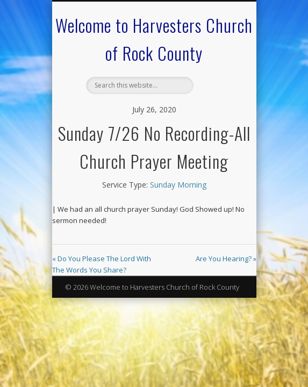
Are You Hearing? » (226, 258)
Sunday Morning (178, 185)
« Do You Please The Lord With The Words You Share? (101, 264)
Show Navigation (216, 96)
